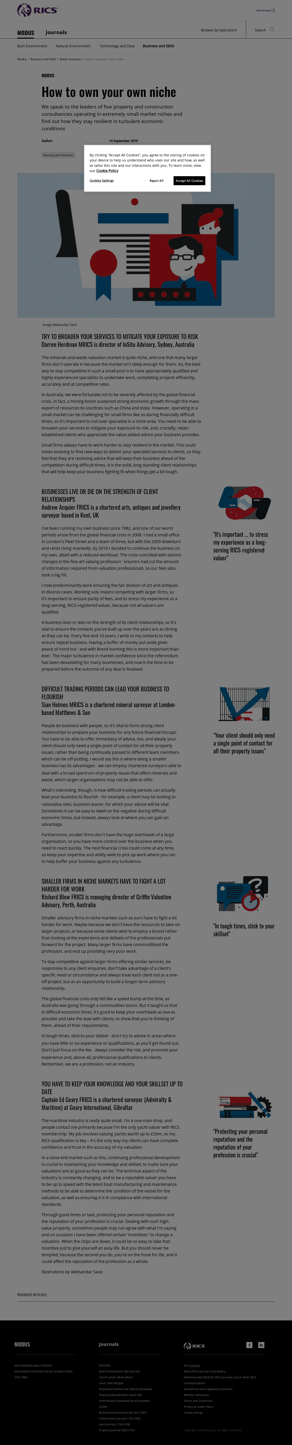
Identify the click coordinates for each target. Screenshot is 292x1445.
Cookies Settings (102, 180)
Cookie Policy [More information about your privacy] (107, 170)
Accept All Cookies (189, 181)
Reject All (156, 181)
